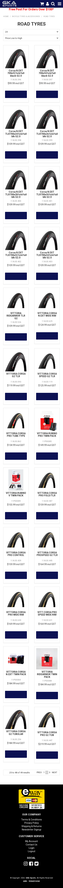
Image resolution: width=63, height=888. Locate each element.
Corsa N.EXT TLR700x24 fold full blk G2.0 (16, 134)
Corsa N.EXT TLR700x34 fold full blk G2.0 (47, 255)
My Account (31, 841)
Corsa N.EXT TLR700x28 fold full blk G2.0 (16, 194)
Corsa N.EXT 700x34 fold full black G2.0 (47, 73)
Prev (39, 772)
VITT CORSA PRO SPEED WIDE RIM (47, 613)
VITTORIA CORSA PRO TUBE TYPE (16, 434)
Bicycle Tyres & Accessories (26, 16)
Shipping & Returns (32, 826)
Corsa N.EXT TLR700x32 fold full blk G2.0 (16, 255)
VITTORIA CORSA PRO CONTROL (16, 553)
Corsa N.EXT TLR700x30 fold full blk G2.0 (47, 194)
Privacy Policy (31, 823)
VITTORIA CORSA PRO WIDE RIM (16, 613)
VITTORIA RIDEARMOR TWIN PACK (47, 674)
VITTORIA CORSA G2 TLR (16, 375)
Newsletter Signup (31, 829)
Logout (31, 851)
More (16, 94)
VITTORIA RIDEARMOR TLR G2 (16, 316)
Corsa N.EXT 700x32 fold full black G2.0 (15, 73)
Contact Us (31, 844)
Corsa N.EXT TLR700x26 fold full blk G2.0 (47, 134)
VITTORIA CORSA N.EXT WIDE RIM (47, 314)
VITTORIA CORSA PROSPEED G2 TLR (47, 553)
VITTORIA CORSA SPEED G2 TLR (47, 375)
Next (54, 772)
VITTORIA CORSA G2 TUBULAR (16, 732)
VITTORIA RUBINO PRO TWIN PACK (47, 434)
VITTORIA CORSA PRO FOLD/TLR (47, 494)
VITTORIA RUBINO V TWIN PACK (16, 494)
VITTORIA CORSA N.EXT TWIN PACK (16, 673)
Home (6, 16)
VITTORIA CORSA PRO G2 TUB (47, 733)
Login (31, 848)
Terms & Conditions (31, 819)
